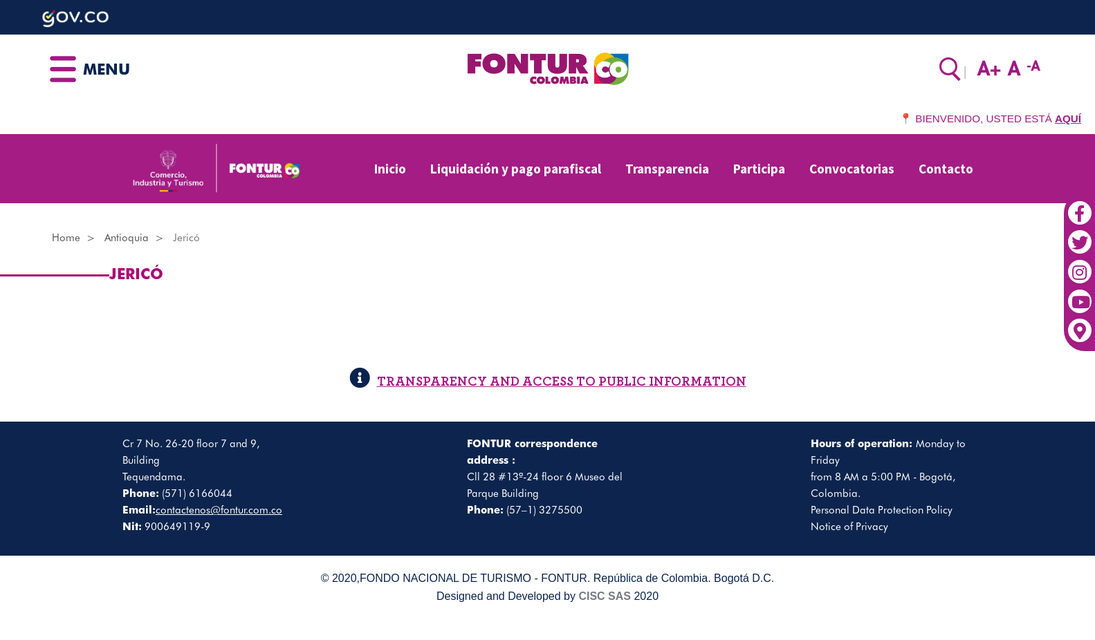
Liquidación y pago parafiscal (515, 168)
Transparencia (667, 168)
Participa (759, 168)
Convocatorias (851, 168)
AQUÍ (1068, 118)
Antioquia (126, 238)
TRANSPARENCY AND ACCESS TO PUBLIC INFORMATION (547, 381)
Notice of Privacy (849, 526)
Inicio (390, 168)
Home (66, 238)
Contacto (946, 168)
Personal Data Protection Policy (882, 510)
